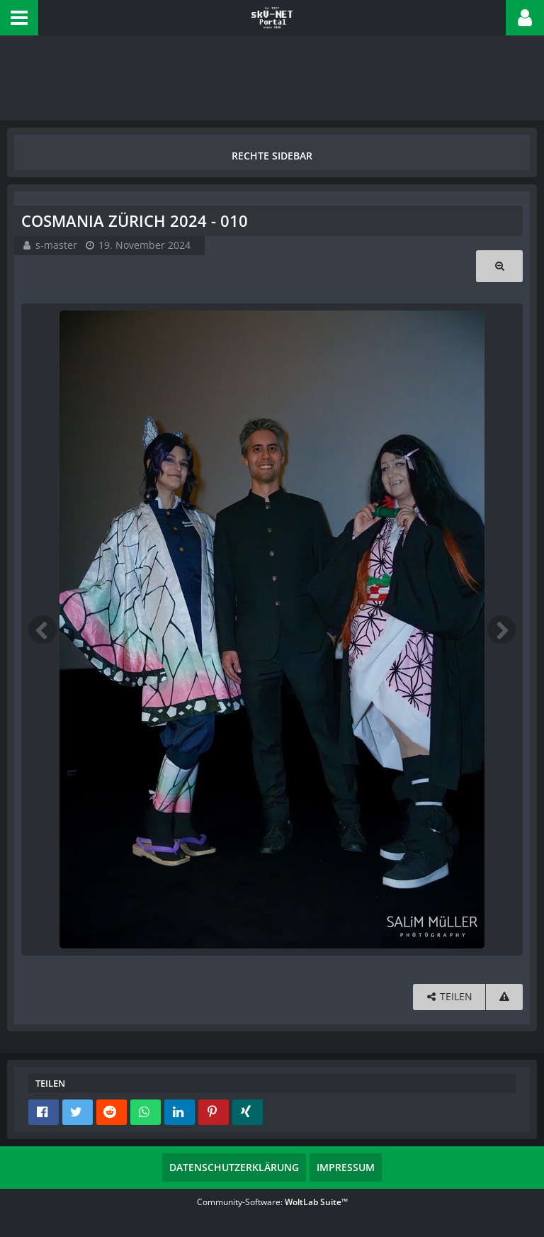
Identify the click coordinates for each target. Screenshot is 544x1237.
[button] (19, 17)
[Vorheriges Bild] (42, 629)
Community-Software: (272, 1202)
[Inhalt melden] (504, 997)
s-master (56, 245)
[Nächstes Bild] (501, 629)
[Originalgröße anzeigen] (499, 266)
